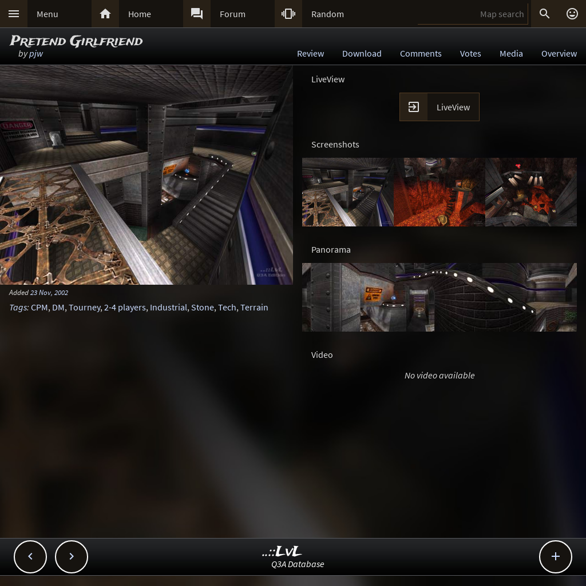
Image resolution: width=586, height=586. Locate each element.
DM (58, 307)
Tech (227, 307)
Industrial (168, 307)
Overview (559, 53)
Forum (233, 13)
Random (327, 13)
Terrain (254, 307)
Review (310, 53)
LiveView (453, 107)
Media (511, 53)
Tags (18, 307)
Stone (202, 307)
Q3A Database (297, 563)
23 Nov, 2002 (49, 292)
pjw (36, 53)
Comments (421, 53)
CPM (39, 307)
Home (139, 13)
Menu (47, 13)
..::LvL (282, 552)
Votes (470, 53)
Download (362, 53)
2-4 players (125, 307)
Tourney (84, 307)
